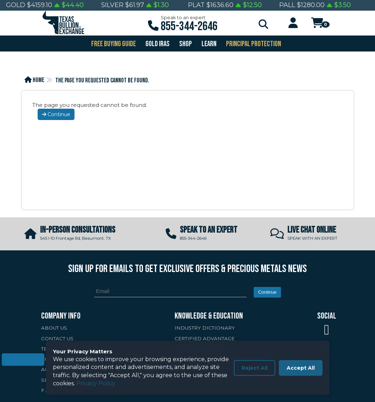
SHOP (185, 43)
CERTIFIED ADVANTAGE (205, 338)
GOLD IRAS (157, 43)
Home (34, 80)
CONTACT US (57, 338)
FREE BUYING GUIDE (113, 43)
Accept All (301, 368)
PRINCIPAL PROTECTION (253, 43)
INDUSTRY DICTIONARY (205, 328)
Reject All (255, 368)
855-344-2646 (189, 26)
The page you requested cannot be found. (102, 80)
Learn (208, 43)
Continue (56, 114)
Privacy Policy (95, 383)
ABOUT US (54, 328)
